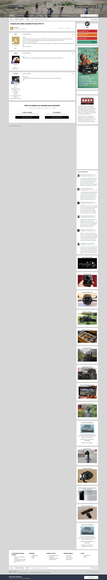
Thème (15, 572)
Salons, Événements (49, 15)
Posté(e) (27, 34)
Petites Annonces (30, 15)
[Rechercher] (88, 15)
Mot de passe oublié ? (82, 38)
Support (56, 15)
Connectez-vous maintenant (56, 117)
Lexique (85, 556)
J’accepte (91, 577)
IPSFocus (15, 571)
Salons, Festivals (87, 555)
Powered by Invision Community (92, 571)
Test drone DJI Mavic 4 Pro (87, 292)
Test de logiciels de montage (20, 559)
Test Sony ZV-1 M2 (87, 448)
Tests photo (51, 556)
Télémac (16, 53)
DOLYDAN (16, 73)
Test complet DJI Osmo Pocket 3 (87, 403)
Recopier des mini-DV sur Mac (87, 330)
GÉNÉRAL (24, 29)
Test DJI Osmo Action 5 (87, 348)
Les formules (68, 555)
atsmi (15, 34)
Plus (75, 15)
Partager (61, 28)
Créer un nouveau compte (27, 117)
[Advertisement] (87, 147)
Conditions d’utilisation (25, 578)
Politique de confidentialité (23, 572)
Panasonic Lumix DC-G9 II (87, 367)
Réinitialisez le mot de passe (87, 442)
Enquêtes (33, 556)
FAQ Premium (69, 559)
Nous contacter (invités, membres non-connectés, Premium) (40, 572)
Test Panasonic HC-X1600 (87, 257)
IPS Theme (11, 571)
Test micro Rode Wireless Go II (87, 506)
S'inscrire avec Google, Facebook (84, 42)
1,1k (15, 87)
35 (16, 48)
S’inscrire (93, 6)
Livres (33, 558)
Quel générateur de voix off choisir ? (87, 243)
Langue (10, 572)
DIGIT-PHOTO (83, 106)
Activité (11, 15)
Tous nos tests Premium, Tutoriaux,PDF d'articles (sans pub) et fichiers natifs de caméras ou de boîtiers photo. (87, 436)
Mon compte (68, 556)
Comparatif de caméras (53, 558)
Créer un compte (69, 558)
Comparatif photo (52, 559)
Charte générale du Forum (83, 31)
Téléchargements (20, 15)
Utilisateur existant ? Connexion (82, 6)
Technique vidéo (35, 555)
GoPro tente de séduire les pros (86, 188)
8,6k (15, 67)
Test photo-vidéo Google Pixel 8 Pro (87, 385)
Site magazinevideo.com (66, 15)
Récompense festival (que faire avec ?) (87, 174)
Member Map (39, 15)
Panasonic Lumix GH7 (87, 311)
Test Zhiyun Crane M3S (87, 468)
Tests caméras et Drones (54, 555)
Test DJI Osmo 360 (87, 274)
